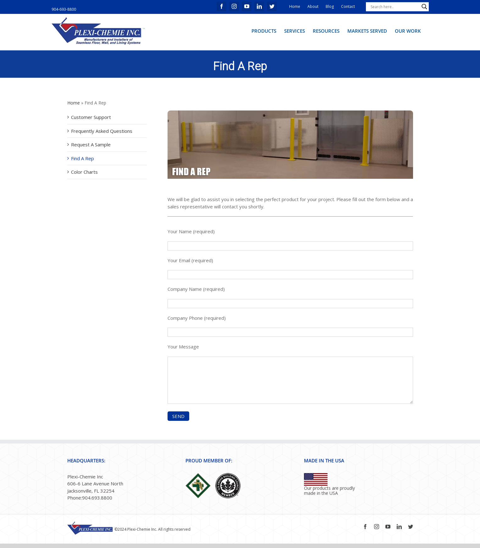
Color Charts (84, 172)
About (312, 6)
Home (294, 6)
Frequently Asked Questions (101, 131)
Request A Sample (91, 144)
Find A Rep (82, 158)
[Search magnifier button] (424, 6)
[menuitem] (263, 30)
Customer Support (91, 117)
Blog (330, 6)
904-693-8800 (64, 9)
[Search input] (394, 6)
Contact (348, 6)
